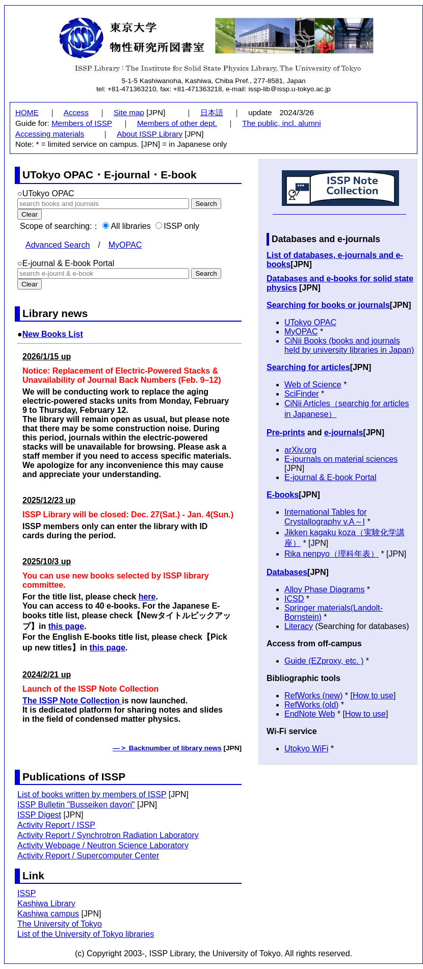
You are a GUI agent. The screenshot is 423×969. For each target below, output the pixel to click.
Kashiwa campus (48, 913)
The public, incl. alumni (281, 123)
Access (76, 112)
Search (206, 273)
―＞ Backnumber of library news (167, 748)
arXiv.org (300, 450)
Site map (129, 112)
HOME (27, 112)
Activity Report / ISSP (56, 825)
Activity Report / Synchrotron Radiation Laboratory (108, 835)
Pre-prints (286, 432)
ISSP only (177, 226)
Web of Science (312, 384)
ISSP (26, 893)
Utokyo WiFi (306, 748)
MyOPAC (125, 245)
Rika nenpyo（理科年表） (331, 553)
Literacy (298, 626)
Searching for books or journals (328, 305)
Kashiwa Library (46, 903)
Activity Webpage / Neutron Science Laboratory (103, 845)
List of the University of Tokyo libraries (85, 934)
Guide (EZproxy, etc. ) (323, 661)
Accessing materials (49, 133)
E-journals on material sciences (341, 459)
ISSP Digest (39, 814)
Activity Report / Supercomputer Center (88, 855)
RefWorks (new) (313, 695)
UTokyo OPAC (310, 322)
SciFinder (301, 393)
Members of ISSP (81, 123)
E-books (283, 494)
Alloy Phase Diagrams (324, 589)
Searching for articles (308, 367)
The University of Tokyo (59, 924)
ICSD (294, 598)
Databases (287, 572)
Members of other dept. (177, 123)
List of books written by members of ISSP (91, 794)
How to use (373, 695)
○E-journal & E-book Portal (65, 263)
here (147, 596)
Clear (29, 284)
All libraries (126, 226)
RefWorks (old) (311, 704)
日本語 (211, 112)
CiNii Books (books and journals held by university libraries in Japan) (349, 345)
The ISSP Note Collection (72, 700)
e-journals (343, 432)
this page (66, 626)
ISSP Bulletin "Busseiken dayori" (76, 804)
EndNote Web (309, 714)
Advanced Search (57, 245)
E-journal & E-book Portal (330, 477)
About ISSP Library (149, 133)
